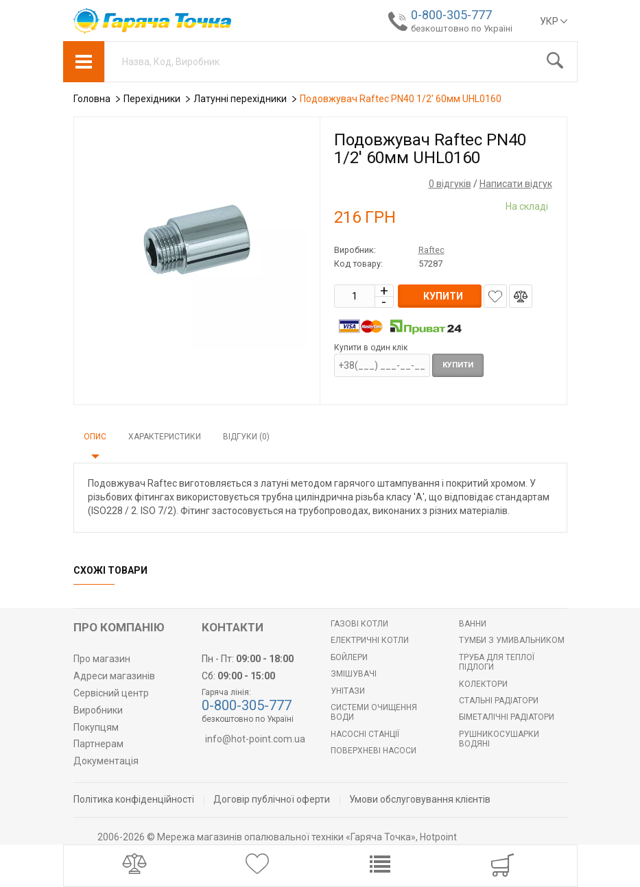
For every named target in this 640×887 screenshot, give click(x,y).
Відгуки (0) (246, 436)
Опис (95, 436)
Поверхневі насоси (373, 750)
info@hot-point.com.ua (255, 738)
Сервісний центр (111, 693)
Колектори (483, 684)
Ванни (472, 624)
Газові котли (359, 624)
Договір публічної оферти (271, 799)
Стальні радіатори (498, 700)
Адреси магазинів (114, 675)
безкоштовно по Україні (461, 28)
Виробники (98, 710)
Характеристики (164, 436)
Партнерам (98, 743)
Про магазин (101, 658)
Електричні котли (370, 640)
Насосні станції (365, 734)
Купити (457, 365)
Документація (106, 760)
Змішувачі (354, 674)
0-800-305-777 (451, 15)
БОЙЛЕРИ (349, 657)
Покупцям (96, 727)
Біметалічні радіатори (506, 717)
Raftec (431, 250)
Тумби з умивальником (512, 640)
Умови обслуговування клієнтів (419, 799)
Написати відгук (515, 183)
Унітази (348, 691)
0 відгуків (450, 183)
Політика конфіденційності (133, 799)
